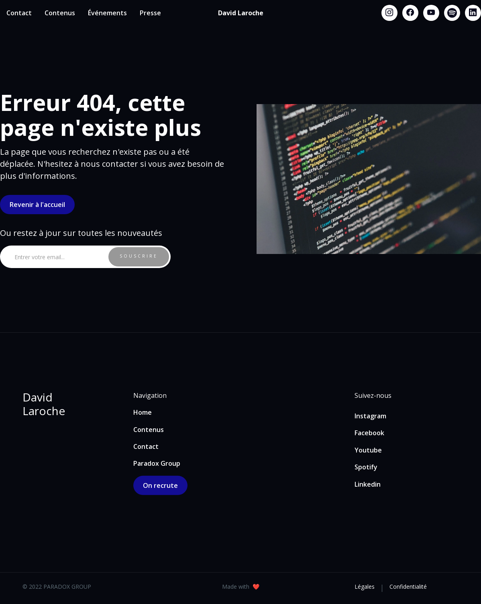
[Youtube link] (431, 13)
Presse (150, 12)
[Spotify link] (452, 13)
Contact (19, 12)
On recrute (160, 485)
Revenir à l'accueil (37, 204)
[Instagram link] (389, 13)
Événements (107, 12)
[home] (240, 13)
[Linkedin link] (473, 13)
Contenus (60, 12)
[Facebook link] (410, 13)
